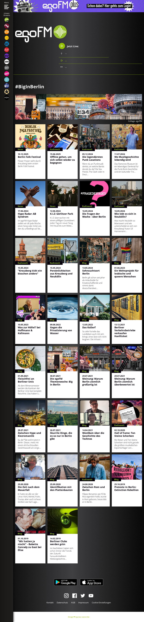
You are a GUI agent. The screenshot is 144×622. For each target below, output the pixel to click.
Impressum (83, 602)
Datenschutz (62, 602)
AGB (73, 602)
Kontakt (50, 602)
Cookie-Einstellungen (101, 602)
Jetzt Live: (69, 46)
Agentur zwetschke (82, 617)
